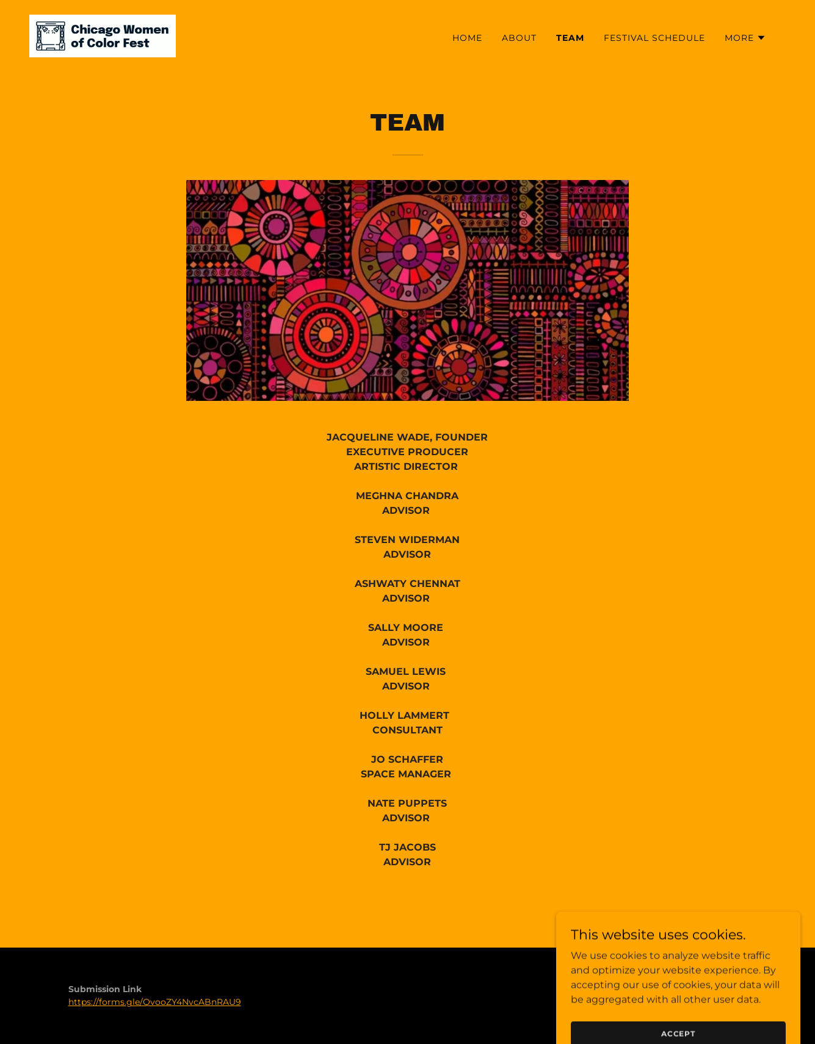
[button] (745, 38)
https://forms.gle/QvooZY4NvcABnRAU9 (154, 1001)
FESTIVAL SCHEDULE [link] (654, 37)
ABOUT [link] (519, 37)
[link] (102, 35)
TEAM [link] (570, 37)
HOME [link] (467, 37)
